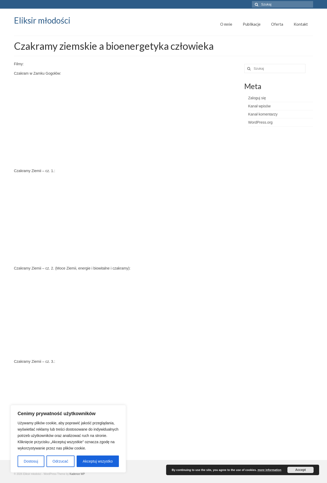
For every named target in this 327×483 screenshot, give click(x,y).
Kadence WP (77, 474)
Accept (300, 470)
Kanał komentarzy (263, 114)
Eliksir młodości (42, 20)
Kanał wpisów (259, 106)
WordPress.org (260, 122)
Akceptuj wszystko (98, 461)
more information (269, 469)
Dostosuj (31, 461)
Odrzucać (60, 461)
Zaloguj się (257, 98)
